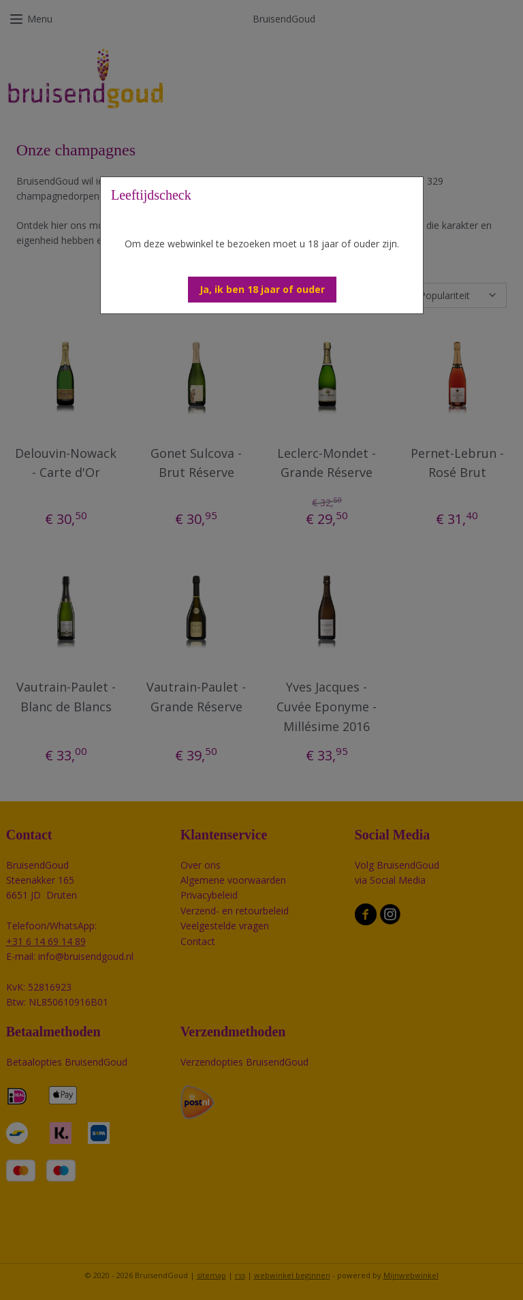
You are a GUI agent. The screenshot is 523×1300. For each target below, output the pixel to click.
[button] (262, 290)
